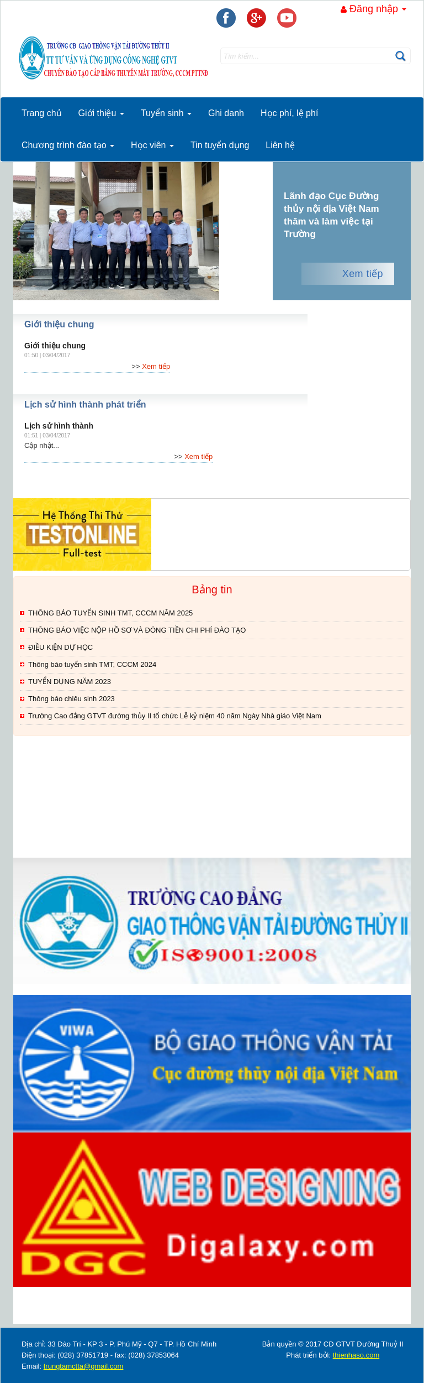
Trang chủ (42, 113)
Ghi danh (226, 113)
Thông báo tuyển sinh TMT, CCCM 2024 (92, 664)
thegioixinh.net (27, 1315)
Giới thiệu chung (59, 324)
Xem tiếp (362, 273)
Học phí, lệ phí (289, 113)
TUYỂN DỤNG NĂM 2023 (69, 681)
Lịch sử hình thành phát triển (85, 404)
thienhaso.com (58, 1315)
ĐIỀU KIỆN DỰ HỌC (60, 647)
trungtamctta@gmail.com (84, 1366)
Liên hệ (280, 145)
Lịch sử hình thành (58, 425)
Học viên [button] (152, 145)
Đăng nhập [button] (373, 8)
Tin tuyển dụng (219, 145)
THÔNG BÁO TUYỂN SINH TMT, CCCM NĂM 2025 (110, 613)
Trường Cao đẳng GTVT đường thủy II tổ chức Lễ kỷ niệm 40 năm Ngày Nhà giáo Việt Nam (174, 716)
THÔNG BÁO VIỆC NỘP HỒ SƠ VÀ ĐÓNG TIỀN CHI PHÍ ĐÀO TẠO (137, 630)
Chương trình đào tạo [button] (68, 145)
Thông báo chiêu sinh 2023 (71, 699)
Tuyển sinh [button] (166, 113)
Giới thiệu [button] (101, 113)
